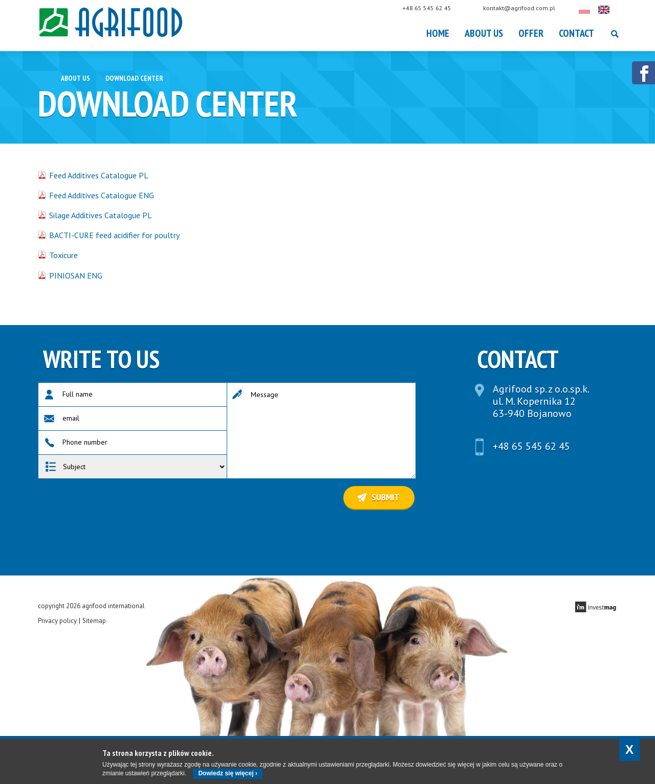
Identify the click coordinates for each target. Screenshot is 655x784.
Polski (594, 10)
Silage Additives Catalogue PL (100, 215)
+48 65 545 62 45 (437, 8)
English (614, 10)
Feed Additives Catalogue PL (98, 175)
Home (437, 33)
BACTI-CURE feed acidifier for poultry (114, 235)
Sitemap (94, 620)
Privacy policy (57, 620)
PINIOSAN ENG (75, 275)
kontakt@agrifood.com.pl (529, 8)
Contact (576, 33)
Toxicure (63, 255)
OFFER (530, 33)
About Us (484, 33)
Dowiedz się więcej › (227, 773)
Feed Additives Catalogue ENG (101, 195)
